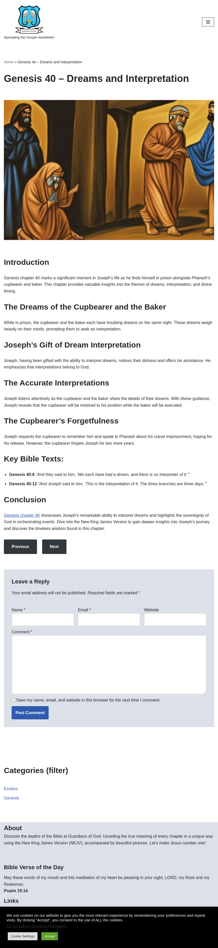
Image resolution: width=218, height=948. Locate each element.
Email (84, 610)
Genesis (11, 798)
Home (8, 62)
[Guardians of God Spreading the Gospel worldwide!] (29, 22)
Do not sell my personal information (36, 926)
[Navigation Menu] (208, 22)
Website (151, 610)
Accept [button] (49, 936)
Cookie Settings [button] (22, 936)
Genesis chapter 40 (22, 515)
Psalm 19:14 (16, 891)
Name (18, 610)
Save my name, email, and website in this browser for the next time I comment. (88, 700)
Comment (22, 632)
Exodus (11, 789)
